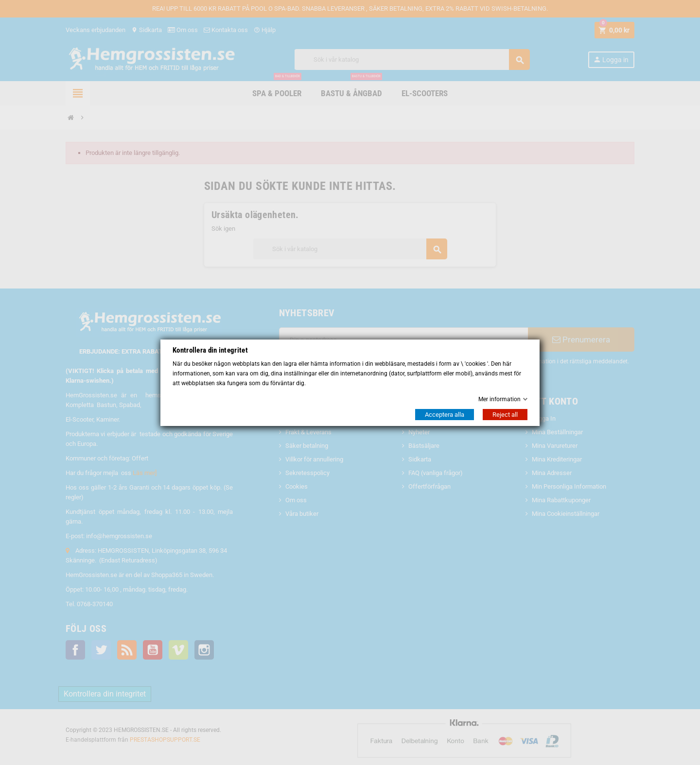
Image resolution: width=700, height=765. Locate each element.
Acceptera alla (444, 414)
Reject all (505, 414)
